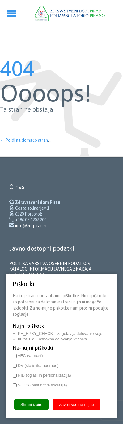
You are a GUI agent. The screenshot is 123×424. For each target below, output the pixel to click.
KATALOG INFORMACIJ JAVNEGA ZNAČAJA (50, 269)
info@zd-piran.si (30, 225)
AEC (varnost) (28, 355)
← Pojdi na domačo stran (24, 140)
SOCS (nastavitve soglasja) (40, 385)
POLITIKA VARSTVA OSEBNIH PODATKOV (50, 263)
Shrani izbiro (31, 404)
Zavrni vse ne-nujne (76, 404)
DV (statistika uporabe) (36, 365)
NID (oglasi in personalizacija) (42, 375)
